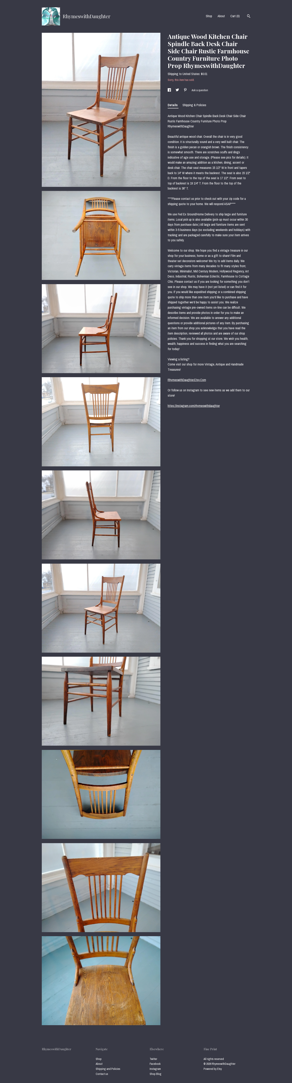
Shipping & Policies (194, 105)
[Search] (248, 16)
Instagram (155, 1069)
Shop (209, 16)
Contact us (102, 1074)
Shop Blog (155, 1074)
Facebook (155, 1064)
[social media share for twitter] (178, 90)
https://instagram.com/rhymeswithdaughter (194, 405)
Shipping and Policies (108, 1069)
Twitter (153, 1059)
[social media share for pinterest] (186, 90)
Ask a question (200, 90)
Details (173, 105)
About (221, 16)
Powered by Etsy (213, 1069)
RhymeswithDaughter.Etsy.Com (187, 380)
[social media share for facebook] (170, 90)
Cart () (235, 16)
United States (191, 74)
